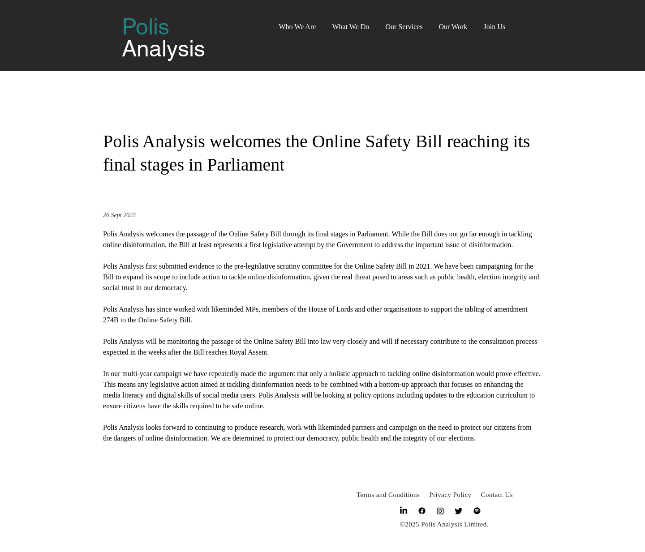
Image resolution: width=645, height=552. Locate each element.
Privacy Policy (450, 494)
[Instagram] (440, 510)
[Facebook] (421, 510)
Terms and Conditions (388, 494)
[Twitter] (458, 510)
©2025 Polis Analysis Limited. (444, 524)
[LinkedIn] (403, 510)
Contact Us (497, 494)
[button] (297, 23)
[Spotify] (477, 510)
